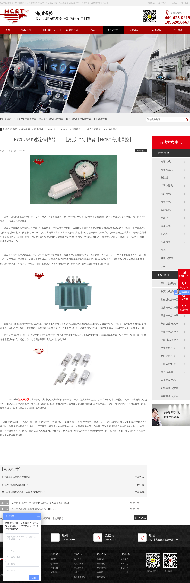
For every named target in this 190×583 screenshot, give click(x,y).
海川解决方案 (100, 119)
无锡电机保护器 (169, 388)
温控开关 (26, 30)
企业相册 (54, 568)
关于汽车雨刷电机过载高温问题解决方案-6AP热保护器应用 (41, 503)
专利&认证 (135, 30)
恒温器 (93, 30)
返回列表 (141, 151)
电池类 (164, 177)
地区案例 (163, 275)
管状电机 (166, 201)
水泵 (163, 266)
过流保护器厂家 (43, 518)
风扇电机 (166, 226)
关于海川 (178, 30)
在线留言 (151, 3)
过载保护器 (72, 30)
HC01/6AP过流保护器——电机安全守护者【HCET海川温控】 (90, 129)
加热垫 (164, 234)
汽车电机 (51, 129)
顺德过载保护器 (169, 299)
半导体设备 (167, 185)
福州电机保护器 (169, 307)
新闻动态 (157, 30)
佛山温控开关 (168, 364)
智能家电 (166, 209)
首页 (15, 129)
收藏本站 (173, 3)
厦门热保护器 (168, 356)
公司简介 (54, 559)
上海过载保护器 (169, 339)
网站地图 (184, 3)
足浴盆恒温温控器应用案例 (15, 485)
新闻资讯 (125, 554)
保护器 (26, 399)
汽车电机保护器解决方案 (51, 119)
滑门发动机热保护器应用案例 (16, 477)
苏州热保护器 (168, 380)
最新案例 (124, 559)
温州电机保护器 (169, 315)
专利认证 (54, 563)
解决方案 (113, 30)
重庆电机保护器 (169, 396)
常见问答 (124, 568)
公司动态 (124, 563)
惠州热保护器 (168, 348)
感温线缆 (166, 242)
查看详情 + (135, 503)
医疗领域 (166, 193)
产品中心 (78, 554)
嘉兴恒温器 (167, 372)
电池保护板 (102, 568)
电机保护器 (48, 30)
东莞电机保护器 (169, 291)
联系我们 (162, 3)
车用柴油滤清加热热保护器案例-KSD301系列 (24, 492)
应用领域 (39, 129)
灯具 (163, 250)
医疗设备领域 (79, 577)
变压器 (164, 218)
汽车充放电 (167, 169)
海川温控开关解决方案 (25, 119)
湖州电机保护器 (169, 331)
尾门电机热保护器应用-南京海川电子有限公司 (34, 509)
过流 (20, 399)
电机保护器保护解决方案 (78, 119)
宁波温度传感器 (169, 323)
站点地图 (124, 572)
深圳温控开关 (168, 283)
